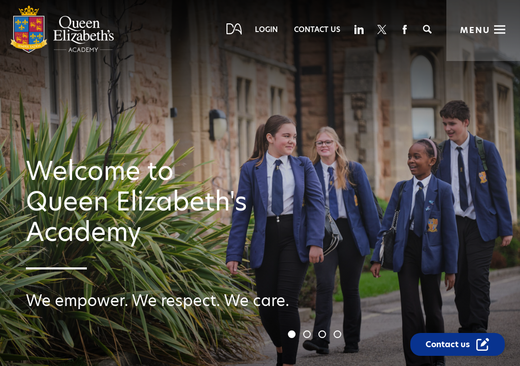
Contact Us (317, 29)
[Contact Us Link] (457, 344)
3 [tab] (323, 335)
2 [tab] (308, 335)
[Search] (427, 29)
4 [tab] (339, 335)
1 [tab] (293, 335)
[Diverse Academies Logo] (62, 50)
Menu (475, 30)
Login (266, 29)
